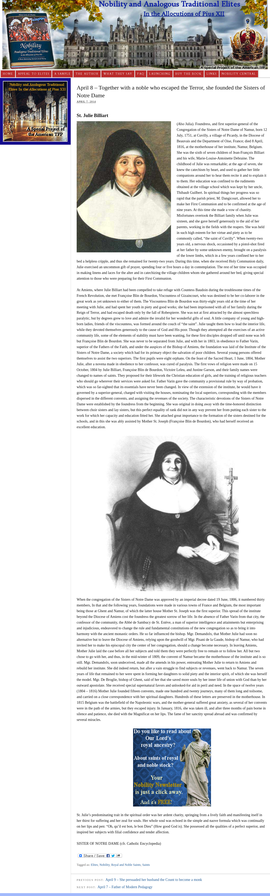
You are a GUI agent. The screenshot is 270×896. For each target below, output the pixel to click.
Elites (94, 865)
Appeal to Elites (33, 74)
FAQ (140, 74)
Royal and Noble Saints (126, 865)
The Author (87, 74)
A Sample (62, 74)
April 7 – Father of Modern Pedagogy (125, 887)
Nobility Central (239, 74)
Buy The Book (188, 74)
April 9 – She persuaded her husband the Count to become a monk (154, 880)
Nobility (105, 865)
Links (212, 74)
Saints (146, 865)
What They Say (117, 74)
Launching (159, 74)
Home (8, 74)
